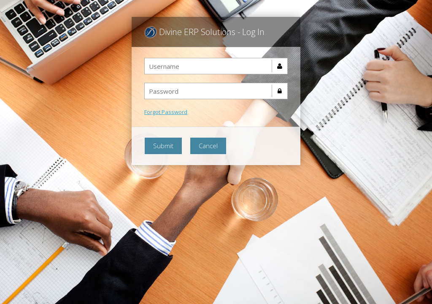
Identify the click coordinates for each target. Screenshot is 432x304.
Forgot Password (165, 112)
